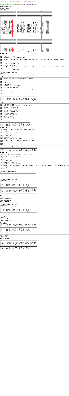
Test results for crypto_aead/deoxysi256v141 (31, 4)
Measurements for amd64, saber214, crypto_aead (6, 4)
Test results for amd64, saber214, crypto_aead (19, 4)
